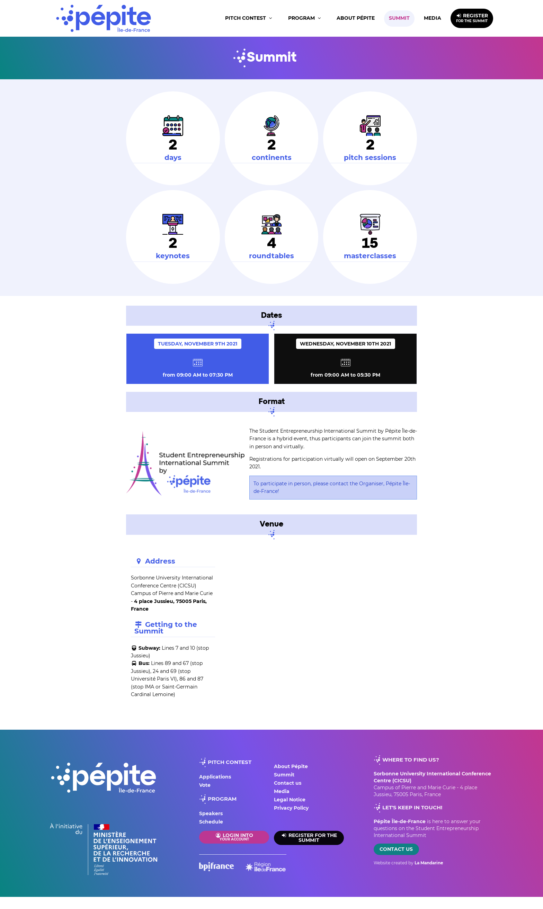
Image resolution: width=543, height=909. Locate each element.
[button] (249, 18)
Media (432, 18)
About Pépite (356, 18)
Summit (399, 18)
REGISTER (472, 18)
